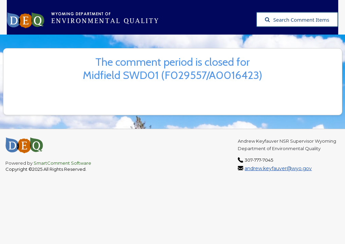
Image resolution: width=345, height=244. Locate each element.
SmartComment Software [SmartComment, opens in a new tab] (62, 163)
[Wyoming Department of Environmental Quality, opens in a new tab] (86, 19)
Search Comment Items (297, 19)
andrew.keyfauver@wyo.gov (278, 168)
